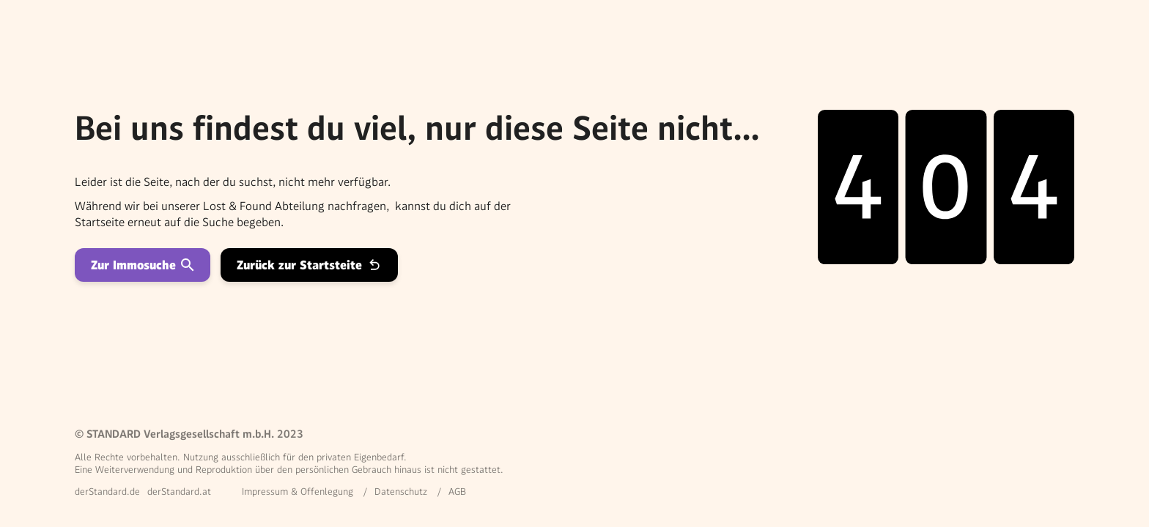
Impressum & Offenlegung (297, 491)
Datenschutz (400, 491)
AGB (457, 491)
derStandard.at (179, 491)
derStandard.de (107, 491)
